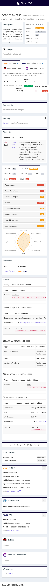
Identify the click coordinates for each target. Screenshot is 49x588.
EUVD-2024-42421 (14, 144)
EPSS (10, 179)
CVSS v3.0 (10, 174)
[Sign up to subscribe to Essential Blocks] (41, 460)
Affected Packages (12, 68)
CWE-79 (10, 574)
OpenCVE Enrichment (35, 68)
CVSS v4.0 (10, 168)
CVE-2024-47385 (11, 15)
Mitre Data (11, 63)
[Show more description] (12, 43)
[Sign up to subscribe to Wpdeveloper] (41, 457)
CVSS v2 (26, 174)
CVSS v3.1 (29, 168)
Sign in (5, 123)
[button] (2, 9)
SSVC (24, 179)
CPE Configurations (32, 63)
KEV (40, 174)
